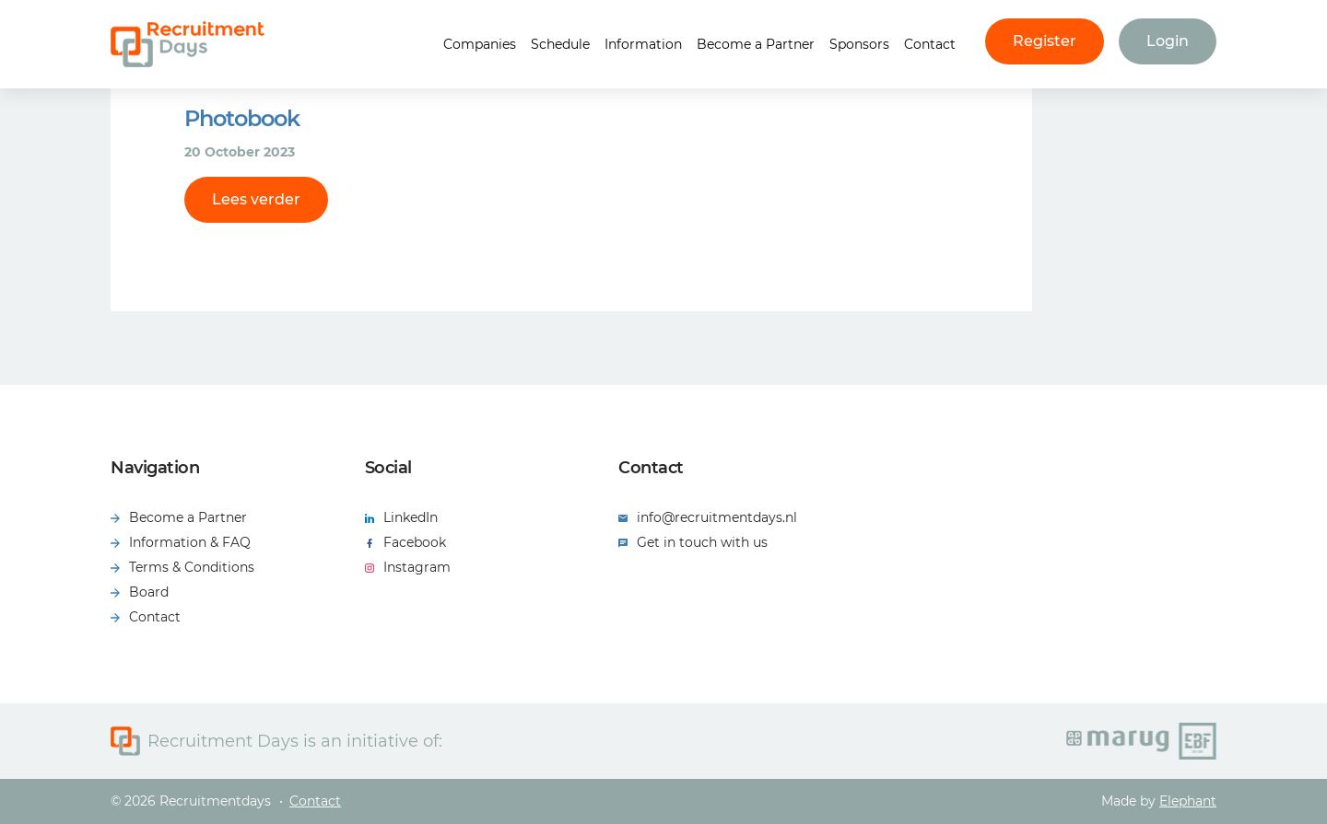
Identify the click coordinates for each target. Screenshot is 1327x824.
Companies (479, 44)
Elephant (1187, 801)
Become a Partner (756, 44)
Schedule (560, 44)
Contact (930, 44)
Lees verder (256, 199)
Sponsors (859, 44)
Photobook (241, 118)
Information (643, 44)
